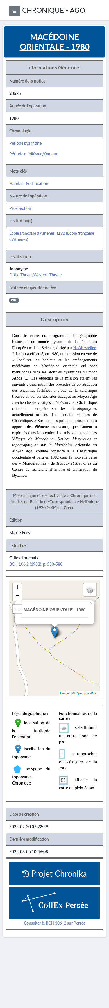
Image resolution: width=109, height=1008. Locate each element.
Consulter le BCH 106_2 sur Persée (54, 923)
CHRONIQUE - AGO (53, 10)
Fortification (37, 183)
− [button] (17, 596)
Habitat (16, 183)
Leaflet (65, 693)
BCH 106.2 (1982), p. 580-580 (35, 564)
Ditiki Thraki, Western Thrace (35, 274)
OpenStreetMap (87, 693)
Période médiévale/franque (33, 153)
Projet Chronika (54, 873)
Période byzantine (25, 143)
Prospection (20, 208)
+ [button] (17, 587)
